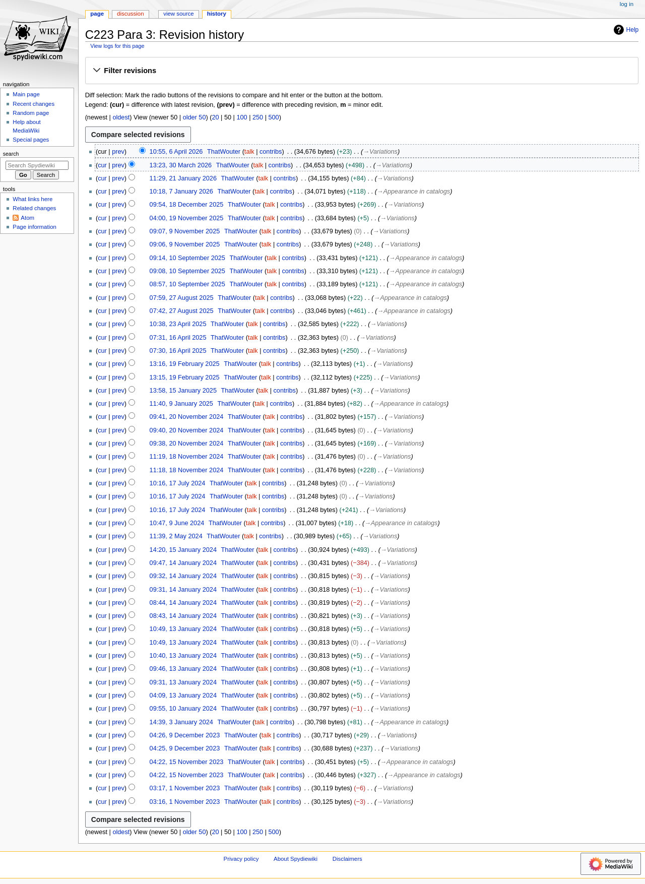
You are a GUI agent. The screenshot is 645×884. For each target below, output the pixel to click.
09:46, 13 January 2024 (183, 668)
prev (118, 151)
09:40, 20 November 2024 (187, 430)
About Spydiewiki (295, 859)
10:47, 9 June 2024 (177, 523)
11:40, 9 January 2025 (181, 403)
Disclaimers (347, 859)
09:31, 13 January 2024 (183, 682)
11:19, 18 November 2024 (187, 456)
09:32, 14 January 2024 (183, 576)
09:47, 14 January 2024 (183, 562)
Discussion (130, 14)
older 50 (194, 117)
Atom (27, 218)
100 (241, 117)
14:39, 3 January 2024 (181, 722)
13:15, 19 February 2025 (185, 377)
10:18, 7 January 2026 (181, 191)
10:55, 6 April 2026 (176, 151)
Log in (626, 4)
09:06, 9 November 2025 (185, 244)
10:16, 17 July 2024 (178, 483)
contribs (271, 151)
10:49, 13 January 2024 (183, 629)
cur (102, 165)
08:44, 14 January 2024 (183, 602)
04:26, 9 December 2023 (185, 735)
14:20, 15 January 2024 (183, 549)
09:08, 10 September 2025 (187, 271)
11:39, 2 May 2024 (176, 536)
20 (215, 117)
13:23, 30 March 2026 (181, 165)
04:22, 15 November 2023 (187, 762)
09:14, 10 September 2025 (187, 258)
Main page (26, 94)
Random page (31, 113)
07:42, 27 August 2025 (182, 310)
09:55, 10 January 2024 (183, 708)
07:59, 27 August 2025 (182, 297)
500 (274, 117)
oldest (121, 117)
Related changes (34, 208)
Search (11, 154)
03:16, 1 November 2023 (185, 801)
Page (97, 14)
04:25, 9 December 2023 (185, 748)
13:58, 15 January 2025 (183, 390)
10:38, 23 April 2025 (178, 324)
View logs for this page (117, 46)
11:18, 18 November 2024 (187, 470)
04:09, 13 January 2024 (183, 695)
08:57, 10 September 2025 (187, 284)
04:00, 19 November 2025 (187, 218)
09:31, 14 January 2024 (183, 589)
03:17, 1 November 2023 (185, 788)
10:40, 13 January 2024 (183, 655)
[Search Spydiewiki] (37, 165)
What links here (32, 199)
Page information (34, 227)
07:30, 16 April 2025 (178, 350)
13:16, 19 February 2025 (185, 363)
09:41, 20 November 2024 (187, 416)
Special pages (31, 140)
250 (257, 117)
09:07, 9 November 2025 (185, 231)
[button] (361, 71)
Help (625, 30)
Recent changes (33, 104)
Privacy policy (241, 859)
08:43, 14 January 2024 (183, 615)
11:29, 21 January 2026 (183, 178)
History (216, 14)
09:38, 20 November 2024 (187, 443)
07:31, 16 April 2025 (178, 337)
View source (178, 14)
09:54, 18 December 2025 (187, 204)
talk (249, 151)
